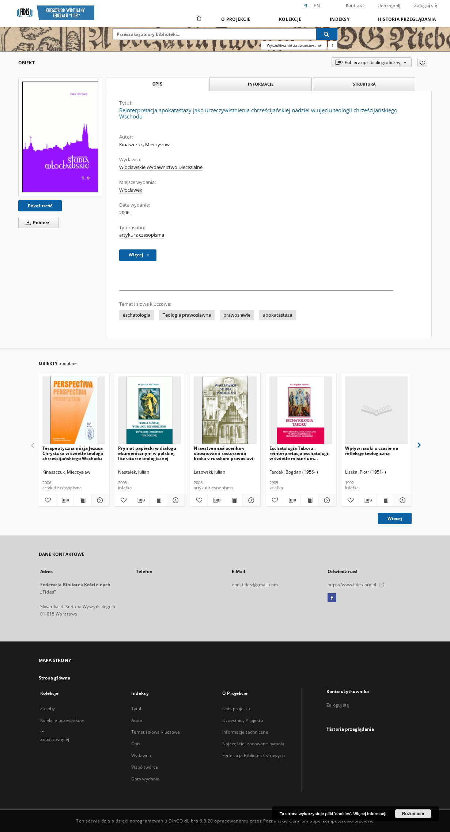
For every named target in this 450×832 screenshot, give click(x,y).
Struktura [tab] (364, 84)
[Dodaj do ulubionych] (422, 62)
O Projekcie (235, 19)
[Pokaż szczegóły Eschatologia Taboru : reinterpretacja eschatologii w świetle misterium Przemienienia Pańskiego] (325, 500)
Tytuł (136, 708)
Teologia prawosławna (187, 315)
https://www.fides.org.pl (356, 584)
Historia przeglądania (407, 19)
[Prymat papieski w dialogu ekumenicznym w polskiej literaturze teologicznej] (149, 410)
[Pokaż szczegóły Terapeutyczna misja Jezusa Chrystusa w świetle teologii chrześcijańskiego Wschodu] (98, 500)
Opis (135, 744)
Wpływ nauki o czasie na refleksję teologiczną (371, 450)
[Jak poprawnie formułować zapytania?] (332, 45)
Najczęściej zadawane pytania (253, 744)
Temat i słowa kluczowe (155, 732)
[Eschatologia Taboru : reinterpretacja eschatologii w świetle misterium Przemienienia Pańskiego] (301, 410)
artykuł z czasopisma (141, 235)
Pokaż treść (40, 206)
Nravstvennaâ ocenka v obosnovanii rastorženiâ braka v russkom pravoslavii (224, 453)
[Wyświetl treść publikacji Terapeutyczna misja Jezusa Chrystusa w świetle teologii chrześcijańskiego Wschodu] (82, 500)
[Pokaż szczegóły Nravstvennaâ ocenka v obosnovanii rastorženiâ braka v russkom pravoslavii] (250, 500)
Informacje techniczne (245, 732)
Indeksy (339, 19)
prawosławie (236, 315)
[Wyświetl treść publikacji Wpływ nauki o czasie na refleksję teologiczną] (385, 500)
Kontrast (355, 5)
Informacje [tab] (260, 84)
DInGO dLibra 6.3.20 (191, 821)
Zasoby (47, 708)
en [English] (317, 5)
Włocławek (130, 190)
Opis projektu (236, 708)
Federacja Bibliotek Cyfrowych (253, 755)
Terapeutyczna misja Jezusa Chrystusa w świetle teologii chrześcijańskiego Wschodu (72, 453)
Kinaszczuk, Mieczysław (144, 145)
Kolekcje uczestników (62, 720)
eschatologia (136, 315)
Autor (137, 720)
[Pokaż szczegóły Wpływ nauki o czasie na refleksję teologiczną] (401, 500)
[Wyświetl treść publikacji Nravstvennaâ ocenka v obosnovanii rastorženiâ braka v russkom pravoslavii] (233, 500)
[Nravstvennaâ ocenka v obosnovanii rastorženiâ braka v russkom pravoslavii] (225, 410)
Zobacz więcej (54, 739)
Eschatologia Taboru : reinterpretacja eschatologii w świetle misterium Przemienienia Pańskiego (299, 453)
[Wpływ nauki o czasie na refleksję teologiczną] (376, 410)
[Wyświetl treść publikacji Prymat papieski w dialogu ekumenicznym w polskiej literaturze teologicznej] (158, 500)
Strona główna (55, 678)
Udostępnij (389, 6)
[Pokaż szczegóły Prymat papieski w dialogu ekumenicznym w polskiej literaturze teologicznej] (174, 500)
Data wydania (145, 779)
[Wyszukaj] (326, 34)
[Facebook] (332, 598)
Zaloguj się (425, 5)
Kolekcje (290, 19)
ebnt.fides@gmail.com (255, 584)
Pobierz (36, 222)
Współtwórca (144, 767)
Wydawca (141, 755)
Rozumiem (413, 813)
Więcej (394, 518)
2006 (124, 213)
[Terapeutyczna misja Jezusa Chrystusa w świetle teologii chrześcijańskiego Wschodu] (74, 410)
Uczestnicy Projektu (242, 720)
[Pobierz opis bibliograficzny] (64, 500)
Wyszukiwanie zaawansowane (294, 45)
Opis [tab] (157, 84)
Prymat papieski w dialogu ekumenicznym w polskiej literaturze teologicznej (147, 453)
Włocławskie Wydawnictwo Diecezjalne (161, 167)
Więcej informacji (369, 814)
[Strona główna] (198, 19)
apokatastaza (277, 315)
